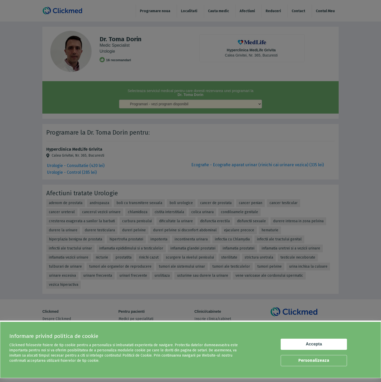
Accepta (314, 344)
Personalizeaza (313, 360)
